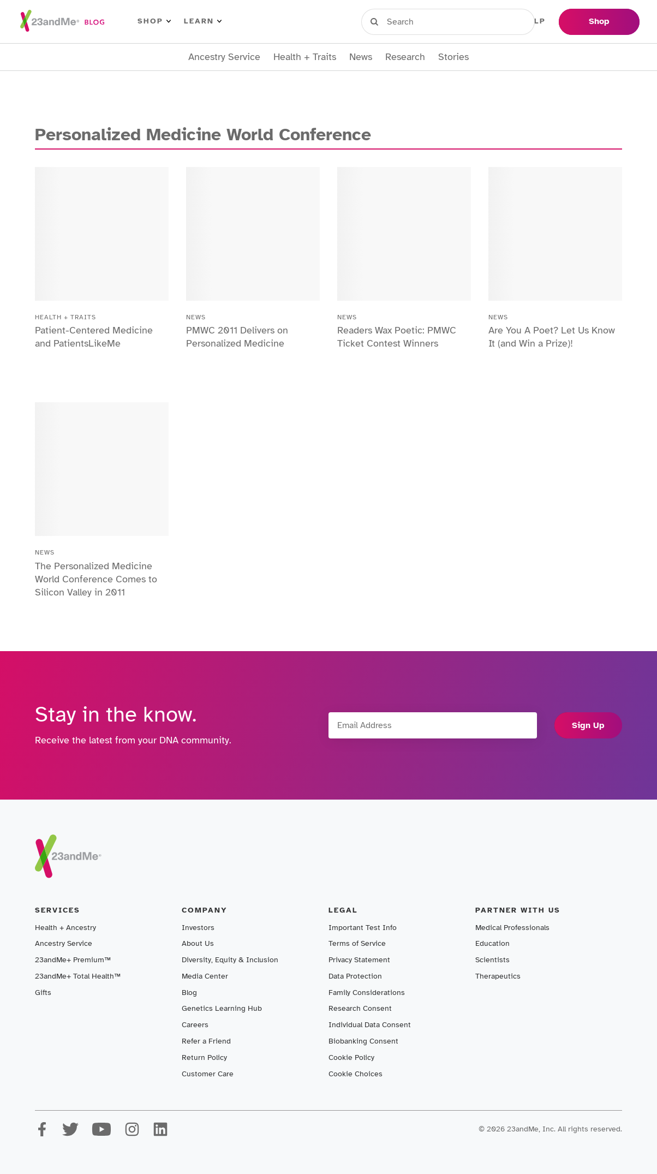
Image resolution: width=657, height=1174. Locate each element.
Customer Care (208, 1073)
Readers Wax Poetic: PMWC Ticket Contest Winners (396, 336)
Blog (189, 992)
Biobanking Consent (363, 1041)
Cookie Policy (351, 1057)
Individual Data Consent (370, 1024)
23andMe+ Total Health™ (78, 976)
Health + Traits (304, 57)
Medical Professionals (512, 927)
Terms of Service (357, 943)
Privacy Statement (359, 959)
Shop (154, 21)
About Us (198, 943)
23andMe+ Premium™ (73, 959)
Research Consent (360, 1008)
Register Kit (476, 21)
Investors (198, 927)
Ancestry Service (224, 57)
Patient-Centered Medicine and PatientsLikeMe (94, 336)
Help (534, 21)
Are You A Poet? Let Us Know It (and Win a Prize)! (551, 336)
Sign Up (588, 725)
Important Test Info (363, 927)
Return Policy (204, 1057)
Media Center (205, 976)
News (360, 57)
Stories (453, 57)
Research (405, 57)
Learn (203, 21)
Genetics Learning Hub (222, 1008)
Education (492, 943)
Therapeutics (498, 976)
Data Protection (355, 976)
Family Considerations (367, 992)
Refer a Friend (206, 1041)
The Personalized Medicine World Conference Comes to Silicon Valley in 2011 (96, 579)
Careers (195, 1024)
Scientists (492, 959)
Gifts (43, 992)
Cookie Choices (356, 1073)
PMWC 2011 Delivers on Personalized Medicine (237, 336)
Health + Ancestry (65, 927)
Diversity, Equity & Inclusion (230, 959)
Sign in (412, 21)
